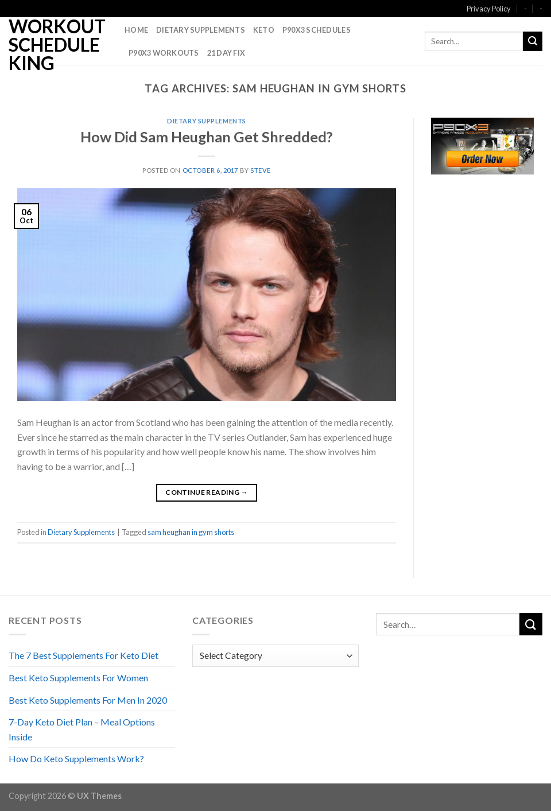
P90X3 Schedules (316, 29)
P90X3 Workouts (164, 52)
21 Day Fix (226, 52)
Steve (260, 170)
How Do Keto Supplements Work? (76, 758)
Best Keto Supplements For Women (78, 677)
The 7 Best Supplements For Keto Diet (83, 655)
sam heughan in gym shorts (191, 532)
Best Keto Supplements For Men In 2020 (88, 699)
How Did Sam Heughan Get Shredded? (206, 136)
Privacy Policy (489, 8)
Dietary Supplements (200, 29)
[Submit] (532, 41)
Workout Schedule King (57, 44)
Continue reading (206, 492)
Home (136, 29)
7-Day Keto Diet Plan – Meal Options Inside (82, 729)
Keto (263, 29)
